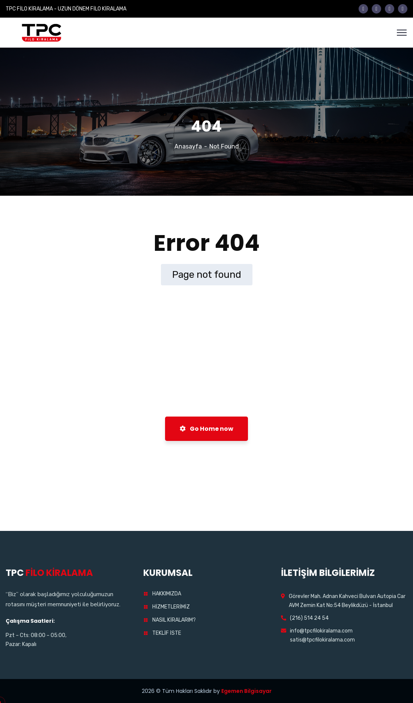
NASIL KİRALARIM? (174, 620)
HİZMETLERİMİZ (171, 607)
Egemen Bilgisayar (246, 691)
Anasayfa (188, 146)
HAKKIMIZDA (166, 594)
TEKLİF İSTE (166, 633)
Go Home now (206, 428)
